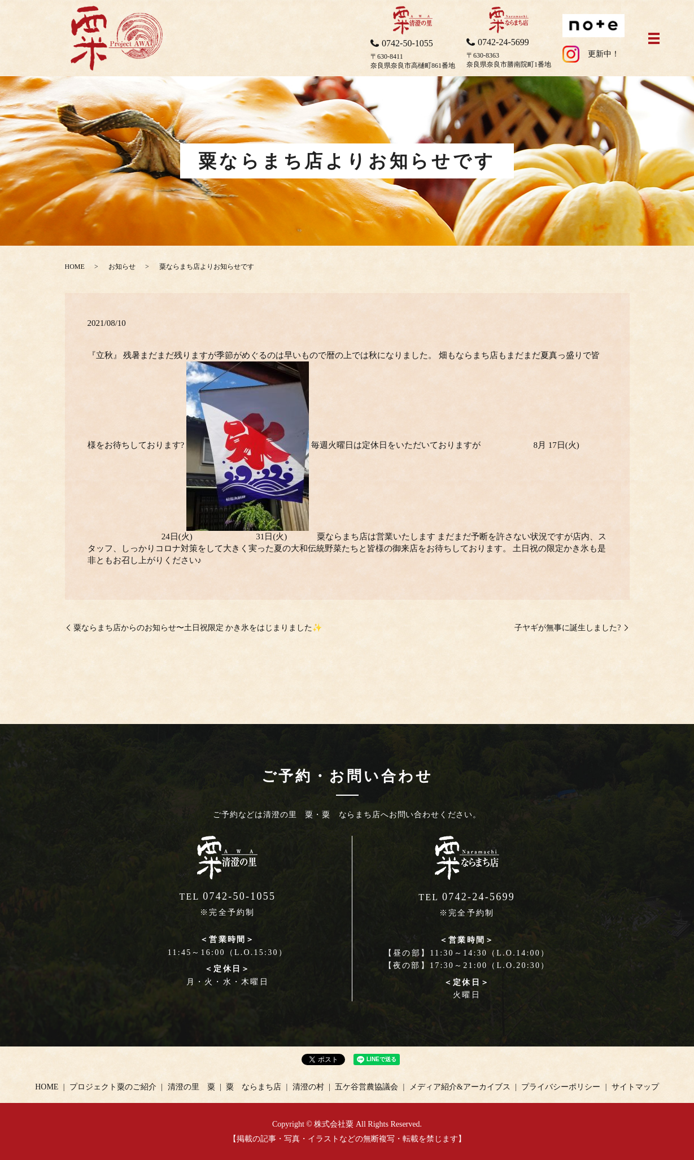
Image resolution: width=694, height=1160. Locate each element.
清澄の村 (308, 1087)
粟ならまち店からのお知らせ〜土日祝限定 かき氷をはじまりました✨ (197, 627)
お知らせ (122, 267)
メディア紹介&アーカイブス (459, 1087)
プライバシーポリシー (560, 1087)
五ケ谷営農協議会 (366, 1087)
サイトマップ (635, 1087)
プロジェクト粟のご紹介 (112, 1087)
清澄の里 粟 (191, 1087)
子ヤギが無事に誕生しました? (567, 627)
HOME (75, 267)
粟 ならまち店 (253, 1087)
